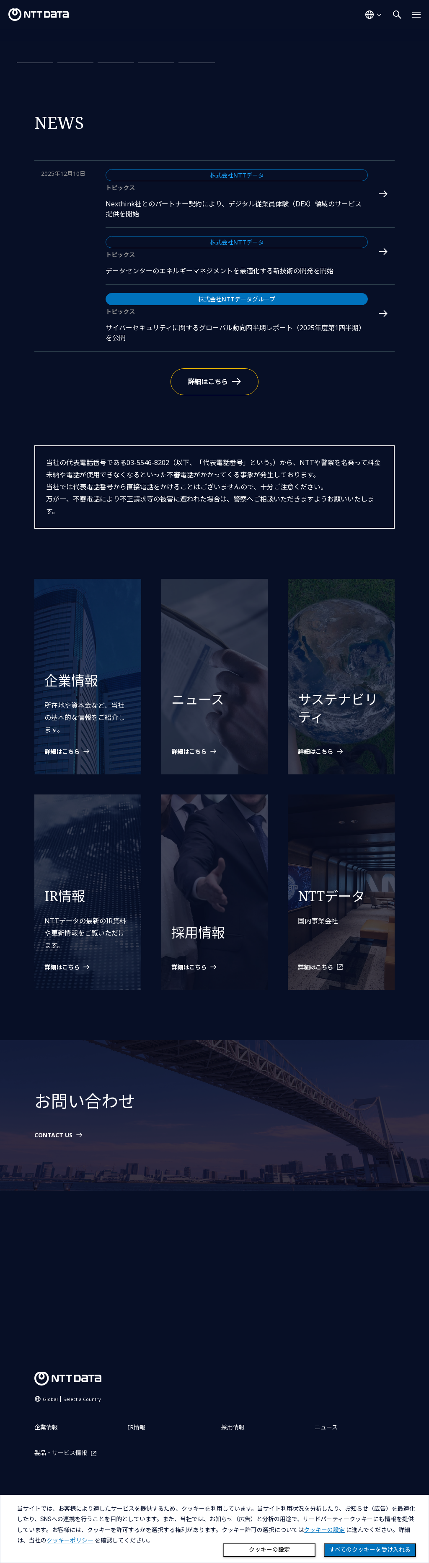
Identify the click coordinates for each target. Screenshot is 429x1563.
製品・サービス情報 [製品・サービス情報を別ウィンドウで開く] (60, 1453)
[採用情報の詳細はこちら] (214, 1114)
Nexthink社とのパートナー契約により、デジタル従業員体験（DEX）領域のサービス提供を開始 (234, 355)
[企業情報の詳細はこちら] (87, 899)
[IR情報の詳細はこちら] (87, 1114)
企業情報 (46, 1427)
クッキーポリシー (70, 1540)
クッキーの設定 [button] (324, 1530)
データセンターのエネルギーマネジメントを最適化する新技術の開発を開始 (219, 417)
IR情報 (136, 1427)
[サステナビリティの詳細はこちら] (341, 899)
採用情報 (233, 1427)
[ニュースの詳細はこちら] (214, 899)
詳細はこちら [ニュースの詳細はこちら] (208, 528)
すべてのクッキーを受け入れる (370, 1549)
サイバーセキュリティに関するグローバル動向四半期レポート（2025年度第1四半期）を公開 (235, 479)
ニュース (326, 1427)
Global (72, 1399)
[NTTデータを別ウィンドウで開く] (341, 1114)
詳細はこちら (54, 108)
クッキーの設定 (269, 1549)
